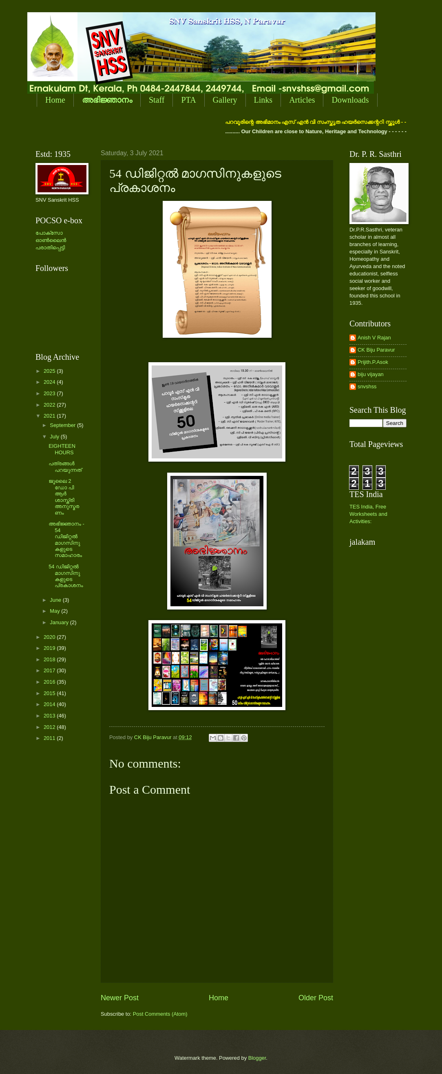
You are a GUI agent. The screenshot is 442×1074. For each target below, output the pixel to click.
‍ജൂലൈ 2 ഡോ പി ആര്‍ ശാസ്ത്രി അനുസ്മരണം (64, 496)
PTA (188, 99)
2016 (50, 682)
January (60, 622)
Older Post (315, 998)
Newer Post (120, 998)
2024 (50, 382)
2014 (50, 704)
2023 (50, 393)
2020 (50, 637)
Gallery (225, 99)
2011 (50, 738)
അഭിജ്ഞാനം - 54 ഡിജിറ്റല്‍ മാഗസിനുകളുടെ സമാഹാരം (66, 539)
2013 (50, 716)
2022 (50, 405)
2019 (50, 648)
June (56, 600)
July (55, 437)
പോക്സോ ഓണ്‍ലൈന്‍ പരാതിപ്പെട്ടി (50, 240)
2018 (50, 659)
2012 (50, 727)
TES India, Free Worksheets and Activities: (368, 514)
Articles (302, 99)
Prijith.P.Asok (373, 362)
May (55, 611)
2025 (50, 371)
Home (55, 99)
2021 (50, 416)
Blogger (257, 1058)
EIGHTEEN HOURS (62, 449)
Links (263, 99)
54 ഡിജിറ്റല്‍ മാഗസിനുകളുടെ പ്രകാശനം (66, 575)
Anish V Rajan (374, 338)
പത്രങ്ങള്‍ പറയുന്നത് (65, 466)
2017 (50, 670)
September (63, 425)
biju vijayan (371, 374)
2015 (50, 693)
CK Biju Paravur (376, 350)
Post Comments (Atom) (160, 1014)
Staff (157, 99)
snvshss (367, 386)
